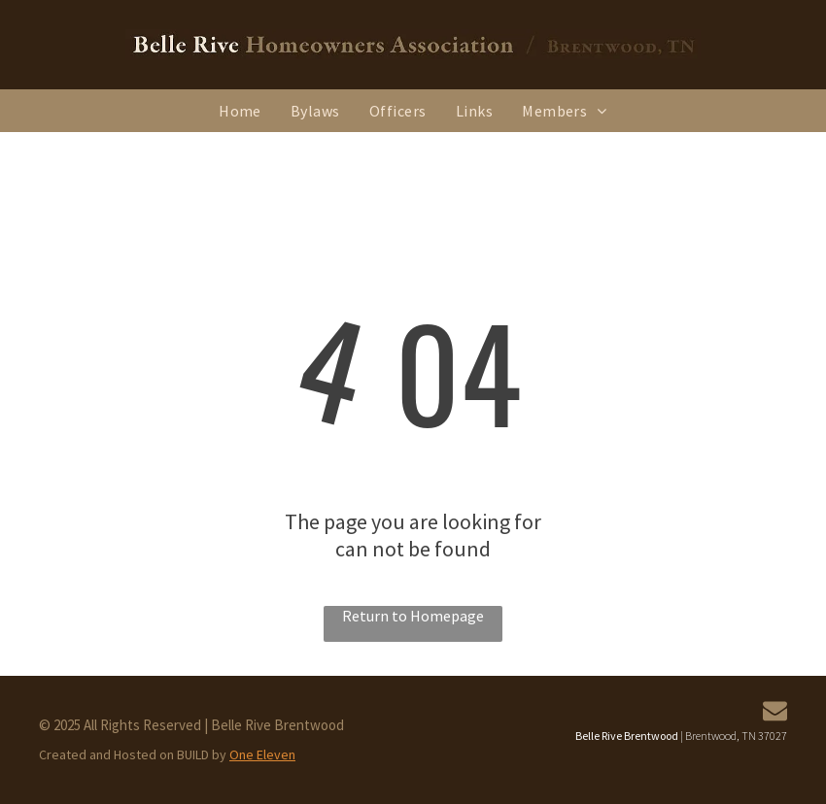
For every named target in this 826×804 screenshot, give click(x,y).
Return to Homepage (413, 615)
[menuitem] (240, 110)
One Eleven (262, 754)
